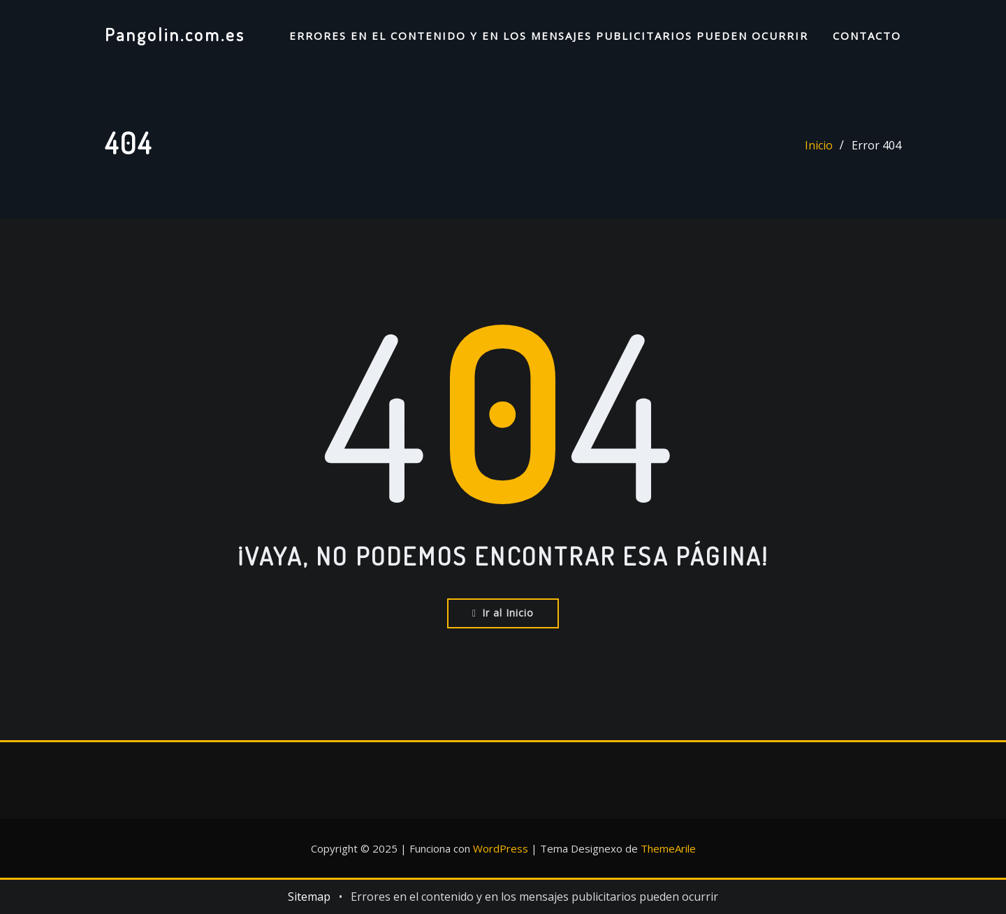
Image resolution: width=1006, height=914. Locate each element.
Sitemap (309, 896)
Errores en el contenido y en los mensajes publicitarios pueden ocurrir (548, 36)
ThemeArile (668, 848)
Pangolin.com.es (175, 34)
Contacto (867, 36)
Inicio (819, 145)
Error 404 (876, 145)
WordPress (500, 848)
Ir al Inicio (503, 612)
